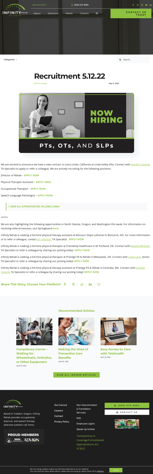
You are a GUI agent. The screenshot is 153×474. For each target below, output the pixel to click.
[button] (97, 13)
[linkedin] (151, 5)
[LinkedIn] (90, 284)
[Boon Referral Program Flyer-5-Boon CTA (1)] (127, 420)
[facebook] (133, 5)
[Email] (98, 284)
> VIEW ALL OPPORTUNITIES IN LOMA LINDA (34, 206)
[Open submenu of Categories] (16, 59)
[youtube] (146, 5)
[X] (73, 284)
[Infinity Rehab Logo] (15, 5)
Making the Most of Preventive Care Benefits (73, 353)
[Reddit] (82, 284)
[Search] (120, 60)
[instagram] (142, 5)
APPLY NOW (43, 182)
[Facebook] (65, 284)
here (56, 228)
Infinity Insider (40, 83)
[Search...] (133, 60)
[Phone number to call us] (127, 405)
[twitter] (138, 5)
